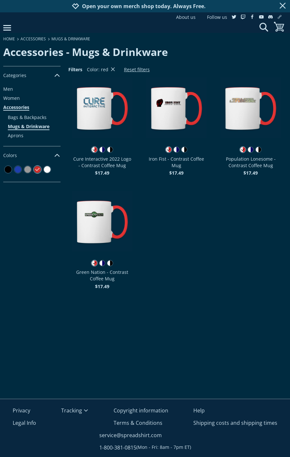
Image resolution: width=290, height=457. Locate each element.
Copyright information (141, 410)
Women (11, 98)
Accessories (16, 107)
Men (8, 89)
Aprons (15, 135)
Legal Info (24, 422)
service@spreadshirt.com (130, 435)
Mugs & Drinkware (28, 126)
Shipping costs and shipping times (235, 422)
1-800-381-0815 (145, 447)
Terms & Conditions (138, 422)
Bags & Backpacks (27, 117)
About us (186, 17)
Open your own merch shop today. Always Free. (144, 6)
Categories (32, 75)
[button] (102, 107)
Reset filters (137, 69)
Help (199, 410)
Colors (32, 155)
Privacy (21, 410)
